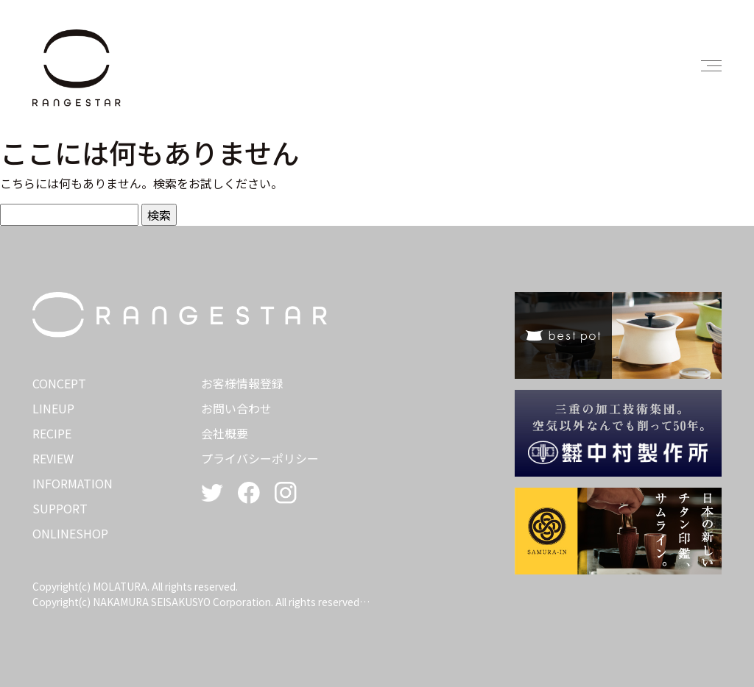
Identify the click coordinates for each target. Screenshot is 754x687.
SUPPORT (60, 508)
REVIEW (53, 458)
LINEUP (53, 408)
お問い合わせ (236, 408)
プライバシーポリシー (260, 458)
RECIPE (51, 433)
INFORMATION (72, 483)
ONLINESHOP (70, 533)
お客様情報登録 (242, 383)
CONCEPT (59, 383)
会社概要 (224, 433)
